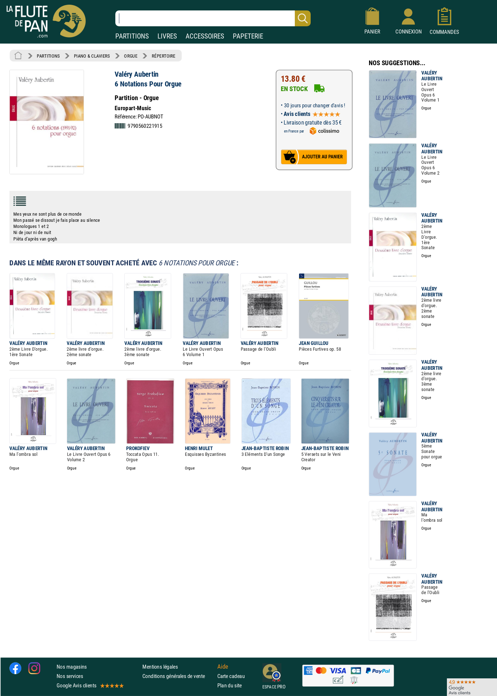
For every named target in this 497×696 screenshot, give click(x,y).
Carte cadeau (231, 676)
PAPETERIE (248, 36)
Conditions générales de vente (178, 676)
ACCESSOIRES (205, 36)
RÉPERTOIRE (164, 56)
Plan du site (229, 685)
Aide (222, 666)
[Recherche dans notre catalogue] (213, 18)
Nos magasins (72, 667)
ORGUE (130, 56)
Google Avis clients (90, 685)
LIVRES (167, 36)
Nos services (70, 676)
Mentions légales (160, 667)
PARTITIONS (132, 36)
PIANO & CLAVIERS (92, 56)
